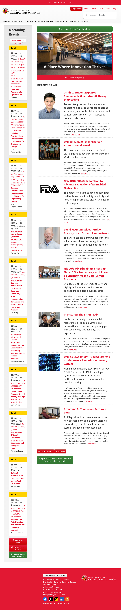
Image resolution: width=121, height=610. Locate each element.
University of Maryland (60, 2)
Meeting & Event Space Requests (18, 555)
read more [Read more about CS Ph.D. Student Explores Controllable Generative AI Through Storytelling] (75, 134)
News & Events (45, 21)
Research (17, 21)
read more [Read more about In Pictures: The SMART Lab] (73, 349)
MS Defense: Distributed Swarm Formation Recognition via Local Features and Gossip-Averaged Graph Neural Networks (18, 346)
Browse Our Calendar (18, 541)
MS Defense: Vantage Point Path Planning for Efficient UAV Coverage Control (18, 523)
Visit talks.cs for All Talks (18, 548)
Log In (115, 9)
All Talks (16, 44)
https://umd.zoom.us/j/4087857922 (18, 275)
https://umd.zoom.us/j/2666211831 (18, 427)
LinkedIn (62, 599)
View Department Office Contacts (55, 575)
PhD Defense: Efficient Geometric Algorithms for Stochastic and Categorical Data (17, 440)
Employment (76, 9)
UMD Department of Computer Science (21, 11)
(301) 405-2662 (59, 595)
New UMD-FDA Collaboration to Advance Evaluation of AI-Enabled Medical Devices (85, 184)
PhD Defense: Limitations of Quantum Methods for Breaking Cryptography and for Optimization (17, 240)
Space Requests (104, 9)
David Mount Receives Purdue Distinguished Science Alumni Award (87, 231)
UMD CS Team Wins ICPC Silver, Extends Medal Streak (83, 143)
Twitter (51, 599)
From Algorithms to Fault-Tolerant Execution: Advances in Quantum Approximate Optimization (17, 85)
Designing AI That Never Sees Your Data (85, 410)
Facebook (45, 599)
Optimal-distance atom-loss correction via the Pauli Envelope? (17, 478)
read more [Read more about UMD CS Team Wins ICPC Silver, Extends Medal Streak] (85, 173)
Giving (84, 21)
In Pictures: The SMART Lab (81, 314)
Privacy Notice (63, 603)
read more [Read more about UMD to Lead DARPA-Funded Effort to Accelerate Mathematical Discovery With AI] (88, 401)
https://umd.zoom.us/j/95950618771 (18, 383)
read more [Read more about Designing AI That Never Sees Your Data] (91, 444)
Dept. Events (19, 40)
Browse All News (45, 451)
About (86, 9)
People (7, 21)
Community (61, 21)
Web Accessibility (49, 603)
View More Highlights (75, 78)
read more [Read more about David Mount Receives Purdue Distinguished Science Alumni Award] (79, 261)
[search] (99, 15)
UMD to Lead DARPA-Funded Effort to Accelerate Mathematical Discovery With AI (87, 360)
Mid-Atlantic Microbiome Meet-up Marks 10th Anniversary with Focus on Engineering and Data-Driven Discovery (86, 274)
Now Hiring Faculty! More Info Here (74, 29)
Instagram (56, 599)
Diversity (74, 21)
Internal (93, 9)
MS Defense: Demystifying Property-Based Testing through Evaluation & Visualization (18, 395)
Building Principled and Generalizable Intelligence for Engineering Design (17, 140)
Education (30, 21)
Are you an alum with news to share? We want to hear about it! (55, 460)
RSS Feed (60, 451)
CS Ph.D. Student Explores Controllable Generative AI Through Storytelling (86, 96)
